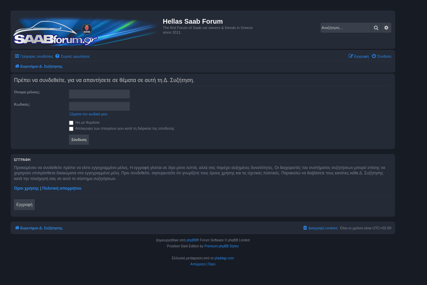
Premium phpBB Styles (221, 246)
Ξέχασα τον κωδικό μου (88, 114)
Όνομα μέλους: (27, 92)
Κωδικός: (22, 104)
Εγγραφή (24, 204)
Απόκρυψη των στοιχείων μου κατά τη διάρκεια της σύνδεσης (121, 128)
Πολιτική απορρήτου (61, 188)
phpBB (191, 240)
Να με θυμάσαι (84, 122)
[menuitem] (72, 56)
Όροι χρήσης (26, 188)
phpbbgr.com (224, 258)
